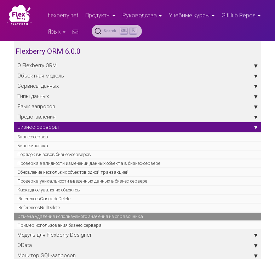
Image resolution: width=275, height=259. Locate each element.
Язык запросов (137, 106)
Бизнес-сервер (32, 137)
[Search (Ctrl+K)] (117, 31)
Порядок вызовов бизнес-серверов (54, 154)
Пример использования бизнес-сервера (59, 225)
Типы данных (137, 96)
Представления (137, 116)
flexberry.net (63, 15)
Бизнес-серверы (137, 127)
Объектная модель (137, 75)
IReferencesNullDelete (38, 208)
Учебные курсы (191, 15)
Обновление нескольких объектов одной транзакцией (72, 172)
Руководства (142, 15)
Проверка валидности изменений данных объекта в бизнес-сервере (88, 163)
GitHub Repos (241, 15)
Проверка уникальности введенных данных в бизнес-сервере (82, 181)
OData (137, 245)
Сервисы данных (137, 86)
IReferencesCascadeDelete (43, 199)
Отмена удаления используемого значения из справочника (80, 216)
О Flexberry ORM (137, 65)
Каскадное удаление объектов (48, 190)
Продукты (100, 15)
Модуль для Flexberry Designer (137, 234)
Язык (56, 31)
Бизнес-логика (32, 146)
